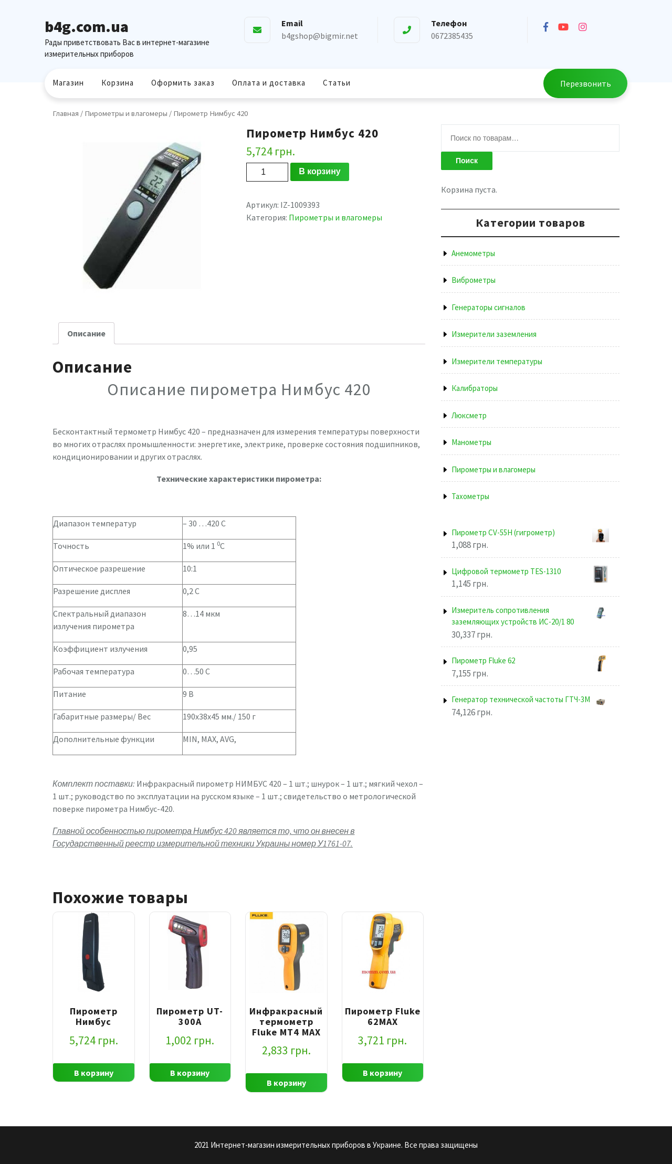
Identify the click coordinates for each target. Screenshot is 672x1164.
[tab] (86, 333)
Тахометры (470, 496)
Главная (65, 113)
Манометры (471, 442)
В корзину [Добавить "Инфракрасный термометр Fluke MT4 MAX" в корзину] (286, 1082)
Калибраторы (475, 388)
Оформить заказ (183, 83)
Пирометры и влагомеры (126, 113)
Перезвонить (585, 83)
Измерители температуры (497, 361)
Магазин (68, 83)
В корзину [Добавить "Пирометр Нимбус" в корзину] (93, 1072)
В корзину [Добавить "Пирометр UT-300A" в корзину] (189, 1072)
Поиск (467, 160)
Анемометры (473, 253)
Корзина (117, 83)
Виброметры (474, 280)
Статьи (337, 83)
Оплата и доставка (269, 83)
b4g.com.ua (87, 26)
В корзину (319, 171)
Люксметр (469, 415)
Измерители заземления (494, 334)
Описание (86, 333)
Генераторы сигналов (489, 307)
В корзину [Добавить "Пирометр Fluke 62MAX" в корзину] (382, 1072)
